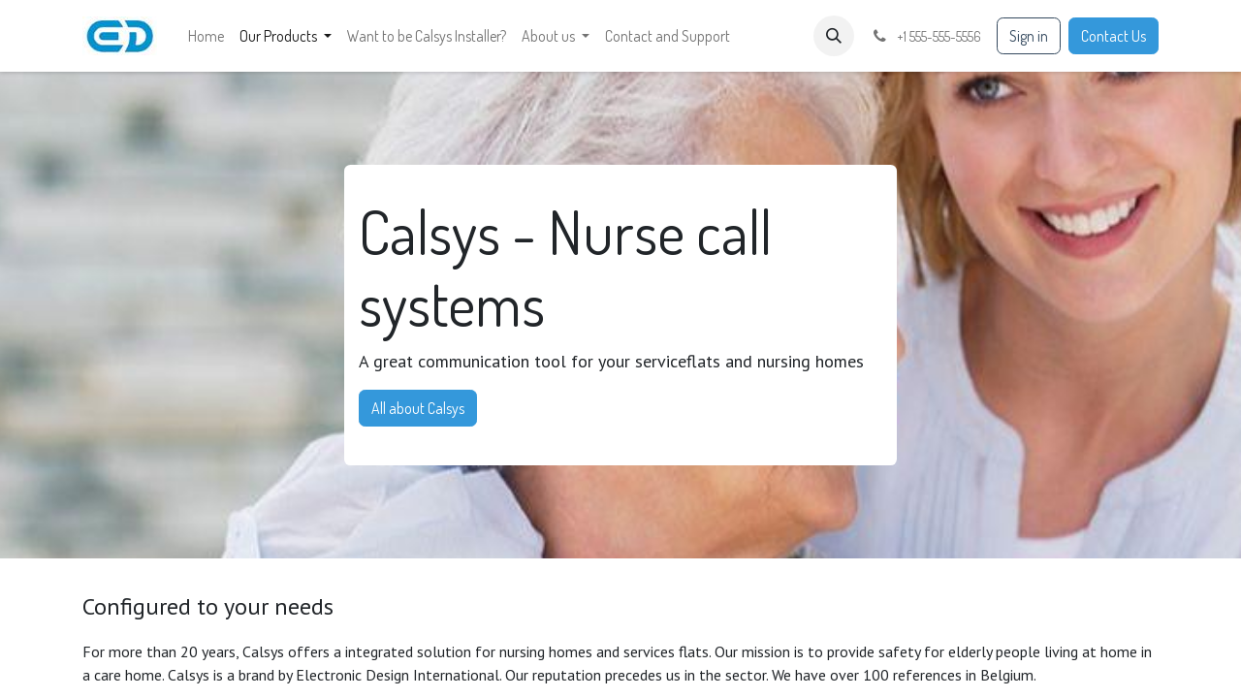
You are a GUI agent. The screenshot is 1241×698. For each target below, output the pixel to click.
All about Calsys (417, 408)
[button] (833, 36)
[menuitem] (206, 35)
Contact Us (1113, 36)
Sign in (1028, 36)
